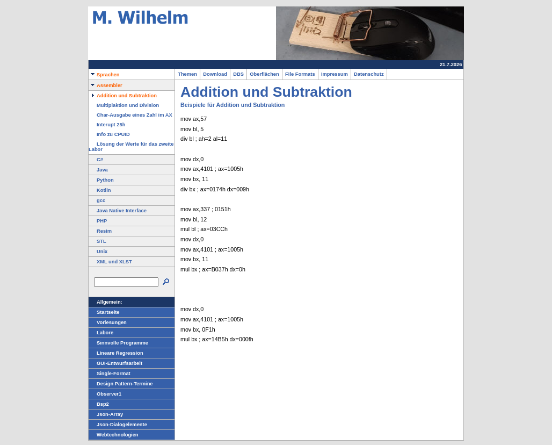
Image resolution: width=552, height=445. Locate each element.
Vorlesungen (108, 322)
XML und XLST (110, 261)
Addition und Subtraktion (123, 95)
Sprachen (104, 74)
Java (98, 170)
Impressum (334, 74)
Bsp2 (99, 404)
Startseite (104, 312)
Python (101, 180)
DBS (238, 74)
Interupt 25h (107, 124)
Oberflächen (264, 74)
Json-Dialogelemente (118, 424)
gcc (97, 200)
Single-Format (109, 373)
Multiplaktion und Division (124, 105)
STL (97, 241)
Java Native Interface (118, 210)
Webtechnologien (114, 434)
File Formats (300, 74)
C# (96, 159)
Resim (100, 231)
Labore (101, 332)
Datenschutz (369, 74)
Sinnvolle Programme (118, 343)
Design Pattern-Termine (121, 383)
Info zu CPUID (109, 134)
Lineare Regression (116, 353)
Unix (98, 251)
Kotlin (100, 190)
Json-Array (106, 414)
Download (215, 74)
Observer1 (105, 394)
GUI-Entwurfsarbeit (115, 363)
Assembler (105, 85)
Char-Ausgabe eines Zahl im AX (130, 115)
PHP (98, 221)
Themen (187, 74)
